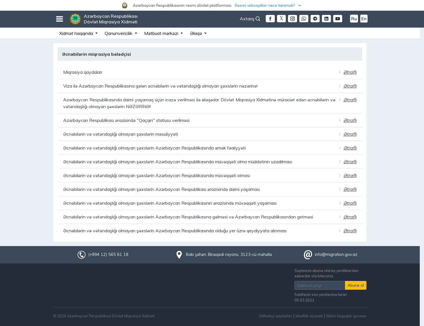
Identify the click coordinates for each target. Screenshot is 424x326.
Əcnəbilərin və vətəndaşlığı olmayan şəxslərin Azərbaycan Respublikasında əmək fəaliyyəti (154, 148)
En (363, 18)
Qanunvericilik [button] (119, 33)
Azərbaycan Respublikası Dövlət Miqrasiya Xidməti (111, 18)
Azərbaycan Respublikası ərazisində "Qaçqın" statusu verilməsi (126, 120)
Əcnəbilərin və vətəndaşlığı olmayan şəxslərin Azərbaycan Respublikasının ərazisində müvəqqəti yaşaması (169, 203)
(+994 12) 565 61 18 (108, 254)
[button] (212, 5)
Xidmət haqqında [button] (76, 33)
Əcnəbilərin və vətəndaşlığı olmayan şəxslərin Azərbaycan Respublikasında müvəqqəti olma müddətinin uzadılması (177, 161)
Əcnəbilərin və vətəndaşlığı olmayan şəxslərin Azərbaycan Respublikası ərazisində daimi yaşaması (161, 189)
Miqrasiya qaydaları (82, 72)
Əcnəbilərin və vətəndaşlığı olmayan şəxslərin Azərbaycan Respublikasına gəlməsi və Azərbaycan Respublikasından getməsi (188, 217)
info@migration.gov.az (336, 254)
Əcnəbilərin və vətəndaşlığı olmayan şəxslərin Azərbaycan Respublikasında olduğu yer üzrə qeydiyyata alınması (175, 230)
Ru (354, 18)
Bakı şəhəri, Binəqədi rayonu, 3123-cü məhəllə (229, 254)
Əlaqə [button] (196, 33)
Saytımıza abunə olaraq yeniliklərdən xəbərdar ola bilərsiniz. (327, 273)
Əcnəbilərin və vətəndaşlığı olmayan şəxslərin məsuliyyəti (120, 134)
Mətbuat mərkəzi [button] (161, 33)
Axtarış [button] (250, 18)
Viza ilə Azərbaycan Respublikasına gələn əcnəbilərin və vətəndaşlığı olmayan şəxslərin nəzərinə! (160, 86)
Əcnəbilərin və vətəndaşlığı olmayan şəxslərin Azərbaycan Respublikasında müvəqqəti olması (156, 175)
